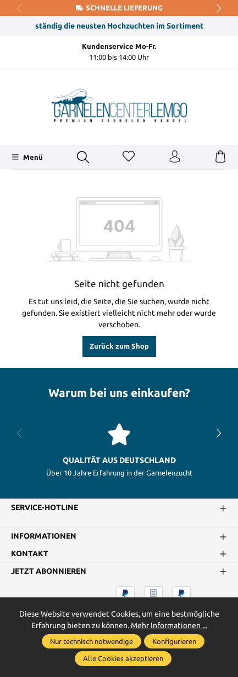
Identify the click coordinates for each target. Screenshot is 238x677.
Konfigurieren (174, 641)
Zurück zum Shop (119, 346)
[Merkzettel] (129, 157)
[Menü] (27, 157)
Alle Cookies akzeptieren (123, 658)
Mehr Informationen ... (169, 625)
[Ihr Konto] (175, 157)
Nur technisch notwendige (91, 641)
